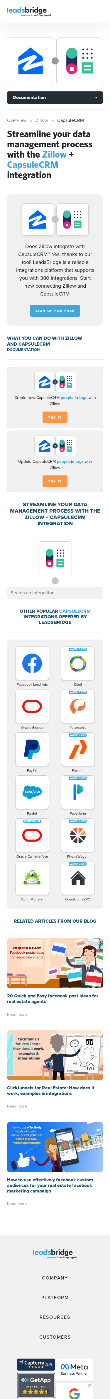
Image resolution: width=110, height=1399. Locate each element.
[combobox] (55, 593)
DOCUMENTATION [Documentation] (23, 349)
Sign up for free (55, 310)
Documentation (29, 97)
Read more (17, 1014)
